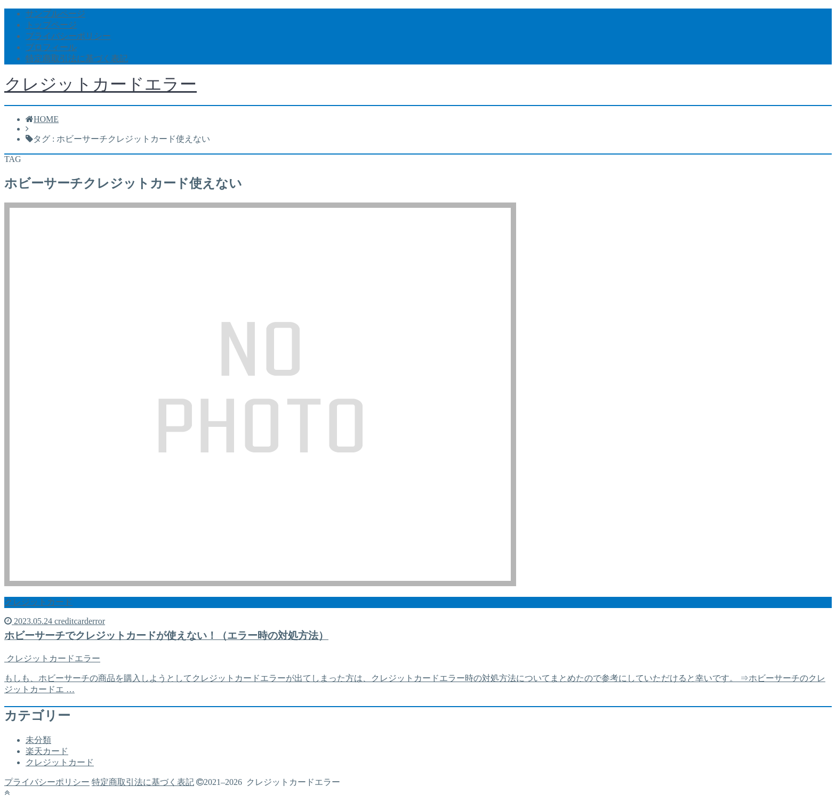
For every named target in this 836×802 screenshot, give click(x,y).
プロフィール (51, 47)
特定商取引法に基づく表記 (77, 58)
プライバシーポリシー (68, 35)
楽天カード (47, 751)
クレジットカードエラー (100, 84)
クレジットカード (60, 762)
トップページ (51, 24)
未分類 (38, 739)
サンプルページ (55, 13)
